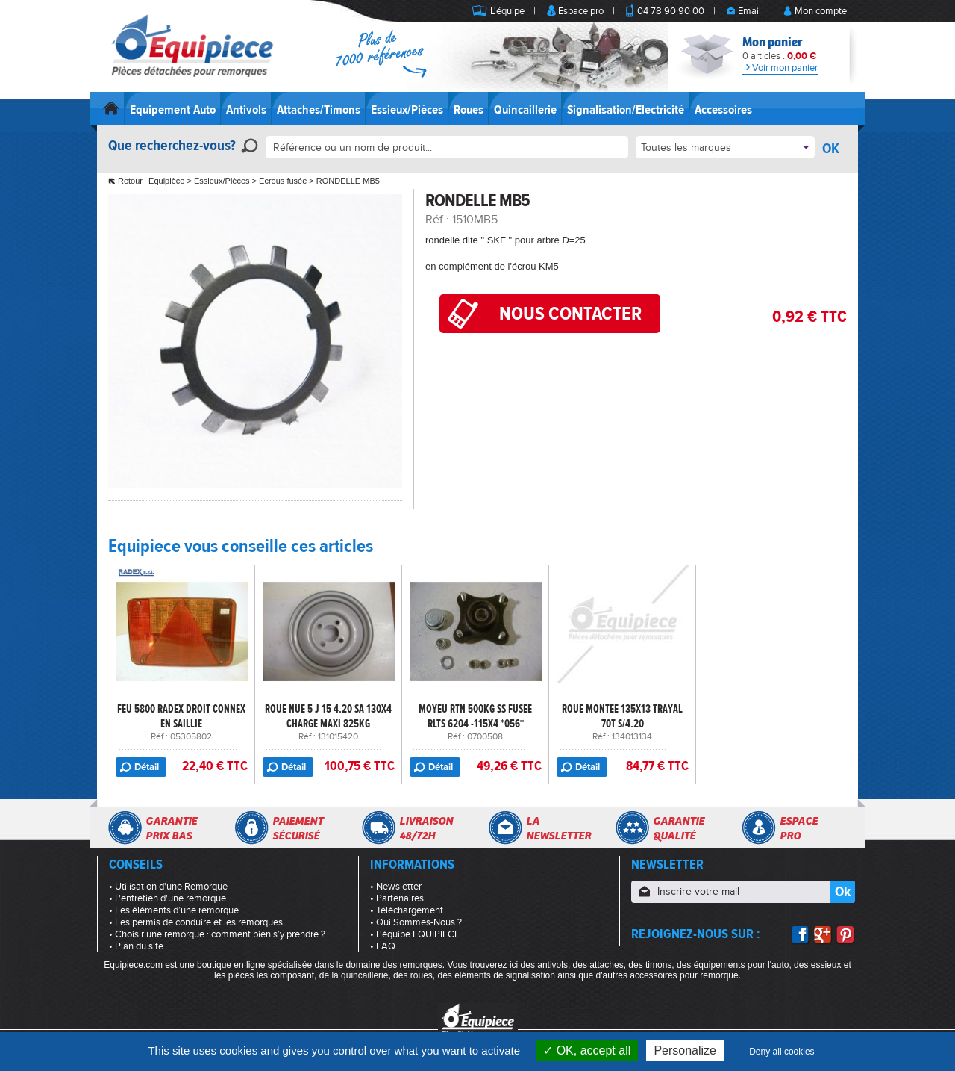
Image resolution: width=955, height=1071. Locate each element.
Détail (146, 767)
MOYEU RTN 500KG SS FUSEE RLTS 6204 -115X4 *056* (475, 716)
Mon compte (821, 11)
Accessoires (723, 110)
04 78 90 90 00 (670, 11)
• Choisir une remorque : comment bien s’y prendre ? (217, 934)
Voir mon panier (780, 68)
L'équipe (507, 11)
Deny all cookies (781, 1051)
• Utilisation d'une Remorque (168, 886)
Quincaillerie (525, 110)
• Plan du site (136, 946)
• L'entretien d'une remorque (167, 898)
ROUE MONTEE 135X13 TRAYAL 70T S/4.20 (622, 716)
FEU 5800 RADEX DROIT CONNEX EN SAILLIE (181, 716)
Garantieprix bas (171, 828)
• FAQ (382, 946)
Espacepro (799, 828)
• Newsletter (396, 886)
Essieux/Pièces (407, 110)
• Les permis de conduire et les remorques (196, 922)
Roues (468, 110)
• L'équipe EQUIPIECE (415, 934)
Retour (130, 180)
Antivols (246, 110)
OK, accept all (586, 1050)
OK (830, 148)
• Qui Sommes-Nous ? (416, 922)
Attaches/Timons (318, 110)
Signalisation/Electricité (625, 110)
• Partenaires (397, 898)
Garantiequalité (678, 828)
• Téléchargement (406, 910)
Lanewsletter (558, 828)
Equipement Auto (173, 110)
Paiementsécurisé (297, 828)
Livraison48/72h (426, 828)
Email (749, 11)
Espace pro (581, 11)
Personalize (685, 1050)
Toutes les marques (686, 147)
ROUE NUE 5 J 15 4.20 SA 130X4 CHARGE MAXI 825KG (328, 716)
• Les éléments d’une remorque (174, 910)
